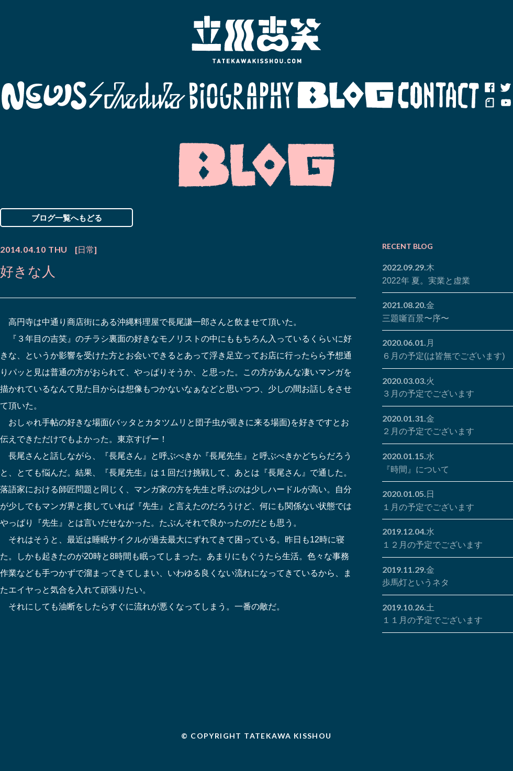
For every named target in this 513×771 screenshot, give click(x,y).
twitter (505, 88)
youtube (505, 103)
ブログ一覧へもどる (66, 217)
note (489, 103)
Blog (345, 95)
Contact (439, 95)
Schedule (137, 95)
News (43, 95)
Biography (241, 95)
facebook (489, 88)
